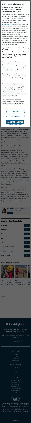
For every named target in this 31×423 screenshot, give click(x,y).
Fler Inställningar (15, 116)
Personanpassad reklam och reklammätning (15, 52)
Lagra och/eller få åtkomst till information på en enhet (15, 48)
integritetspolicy (18, 103)
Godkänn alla (15, 111)
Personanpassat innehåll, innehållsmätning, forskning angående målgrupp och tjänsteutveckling (15, 56)
